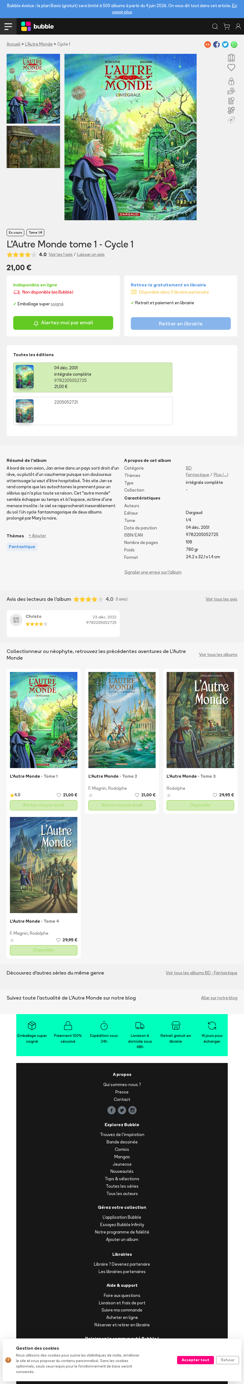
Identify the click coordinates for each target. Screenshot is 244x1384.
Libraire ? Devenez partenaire (122, 1231)
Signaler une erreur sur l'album (152, 539)
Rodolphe (117, 755)
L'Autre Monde (39, 44)
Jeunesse (122, 1131)
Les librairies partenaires (122, 1238)
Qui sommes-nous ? (122, 1051)
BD (189, 435)
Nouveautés (122, 1138)
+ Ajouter (37, 503)
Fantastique (197, 442)
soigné (57, 303)
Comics (122, 1116)
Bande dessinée (122, 1109)
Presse (122, 1059)
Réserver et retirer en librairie (122, 1292)
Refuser (227, 1360)
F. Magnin (97, 755)
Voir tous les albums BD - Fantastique (201, 940)
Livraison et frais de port (122, 1270)
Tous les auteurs (122, 1160)
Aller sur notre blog (219, 965)
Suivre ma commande (122, 1277)
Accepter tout (195, 1360)
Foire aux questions (122, 1262)
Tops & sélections (122, 1146)
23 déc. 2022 (104, 584)
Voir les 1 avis (61, 254)
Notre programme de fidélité (122, 1199)
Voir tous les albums (218, 621)
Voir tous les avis (221, 566)
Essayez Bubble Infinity (122, 1192)
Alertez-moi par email (63, 323)
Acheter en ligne (122, 1284)
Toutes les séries (122, 1153)
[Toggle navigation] (8, 26)
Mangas (122, 1124)
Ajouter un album (122, 1206)
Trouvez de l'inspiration (122, 1101)
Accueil (13, 44)
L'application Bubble (122, 1184)
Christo (34, 583)
